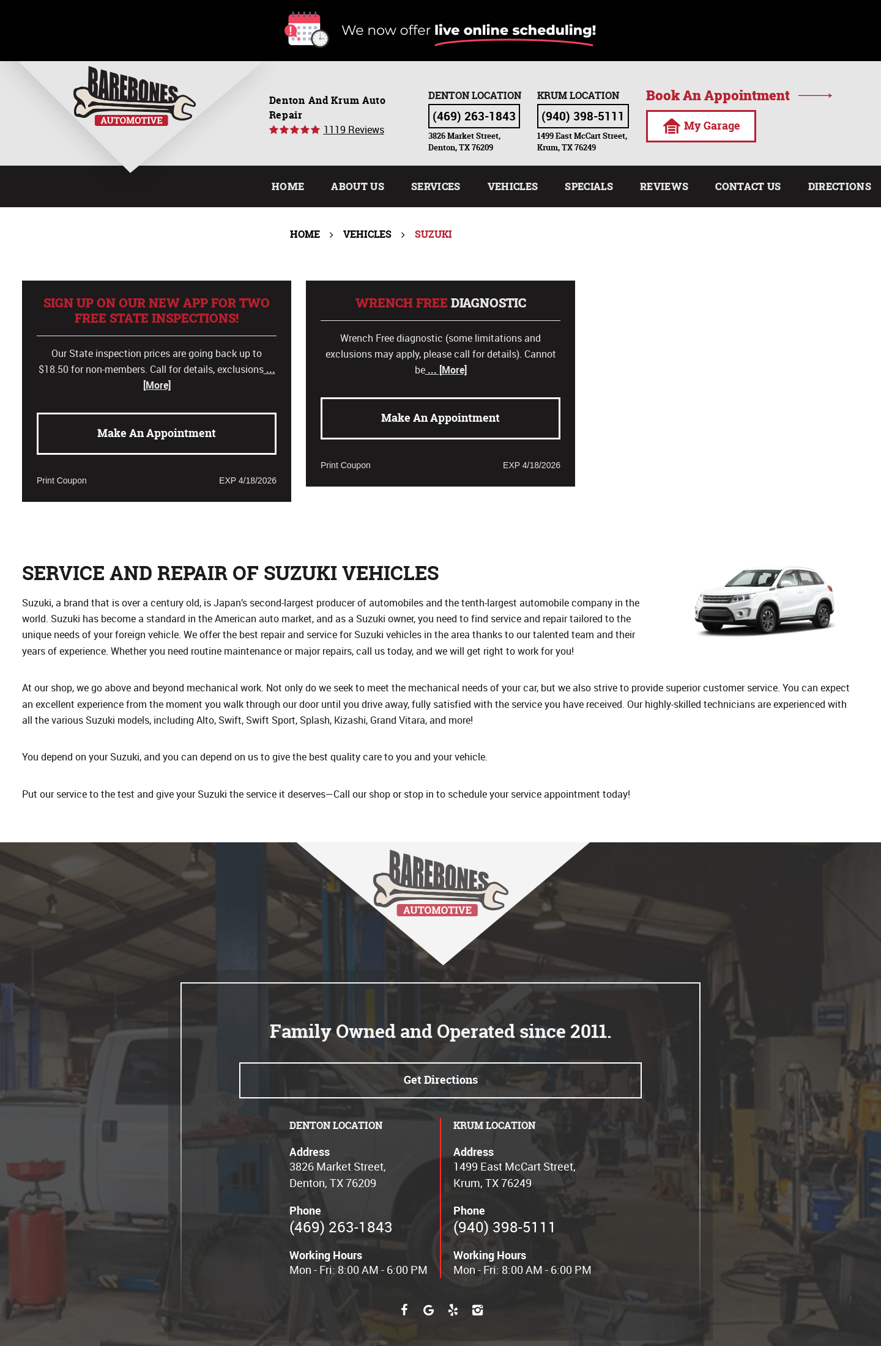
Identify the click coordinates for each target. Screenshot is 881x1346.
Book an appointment (718, 95)
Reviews (664, 186)
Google (428, 1310)
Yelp (453, 1310)
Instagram (477, 1310)
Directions (839, 186)
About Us (357, 186)
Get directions (441, 1079)
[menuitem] (288, 186)
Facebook (404, 1310)
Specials (589, 186)
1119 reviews (354, 129)
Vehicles (513, 186)
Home (288, 186)
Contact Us (748, 186)
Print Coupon (62, 480)
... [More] (446, 370)
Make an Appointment (156, 433)
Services (436, 186)
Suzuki (433, 234)
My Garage (701, 126)
